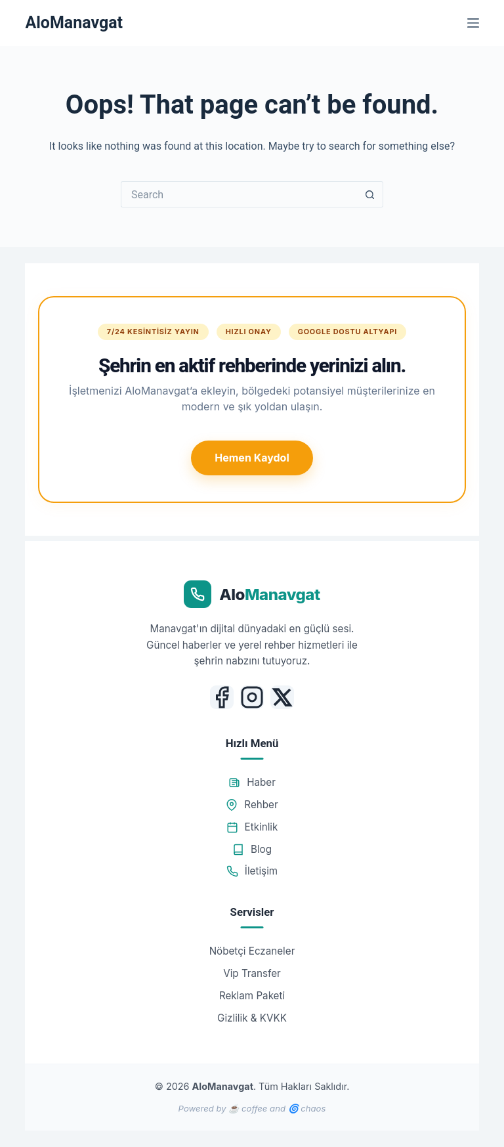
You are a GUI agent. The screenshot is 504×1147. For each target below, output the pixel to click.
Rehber (252, 804)
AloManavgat (74, 22)
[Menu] (473, 23)
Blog (252, 849)
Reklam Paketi (252, 995)
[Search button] (370, 194)
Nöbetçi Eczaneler (252, 951)
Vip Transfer (252, 973)
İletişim (252, 871)
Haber (252, 782)
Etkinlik (252, 827)
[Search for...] (239, 194)
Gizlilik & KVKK (252, 1018)
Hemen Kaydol (252, 457)
